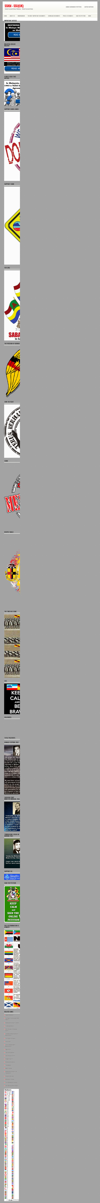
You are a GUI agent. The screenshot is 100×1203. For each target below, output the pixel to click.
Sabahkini (8, 1065)
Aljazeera (8, 1049)
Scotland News (9, 1026)
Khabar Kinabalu (10, 1062)
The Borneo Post (10, 1056)
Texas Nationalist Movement (10, 1045)
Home (5, 16)
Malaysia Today (9, 1079)
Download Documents (54, 16)
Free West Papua (10, 1038)
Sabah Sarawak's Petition (73, 7)
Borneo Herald (9, 1076)
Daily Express (9, 1059)
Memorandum (21, 16)
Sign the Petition (80, 16)
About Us (12, 16)
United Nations (88, 7)
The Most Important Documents (36, 16)
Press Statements (68, 16)
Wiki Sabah (8, 1068)
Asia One (8, 1041)
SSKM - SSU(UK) (14, 5)
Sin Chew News (9, 1052)
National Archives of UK (12, 1023)
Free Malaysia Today (11, 1082)
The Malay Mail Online (11, 1086)
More (89, 16)
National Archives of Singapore (11, 1072)
